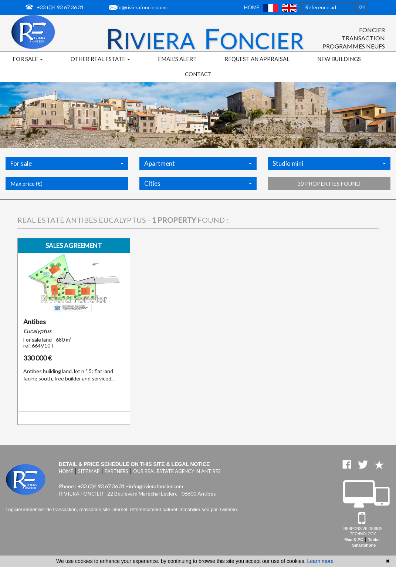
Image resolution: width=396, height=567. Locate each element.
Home (252, 7)
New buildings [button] (339, 59)
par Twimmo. (224, 509)
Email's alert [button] (177, 59)
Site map (89, 471)
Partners (116, 471)
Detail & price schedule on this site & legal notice (134, 464)
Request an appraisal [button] (257, 59)
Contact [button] (198, 74)
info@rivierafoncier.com (140, 7)
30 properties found (329, 203)
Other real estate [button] (100, 59)
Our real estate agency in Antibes (177, 471)
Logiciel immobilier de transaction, (42, 509)
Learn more (320, 561)
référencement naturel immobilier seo (170, 509)
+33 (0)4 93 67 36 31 (60, 7)
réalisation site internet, (104, 509)
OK (362, 7)
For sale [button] (28, 59)
